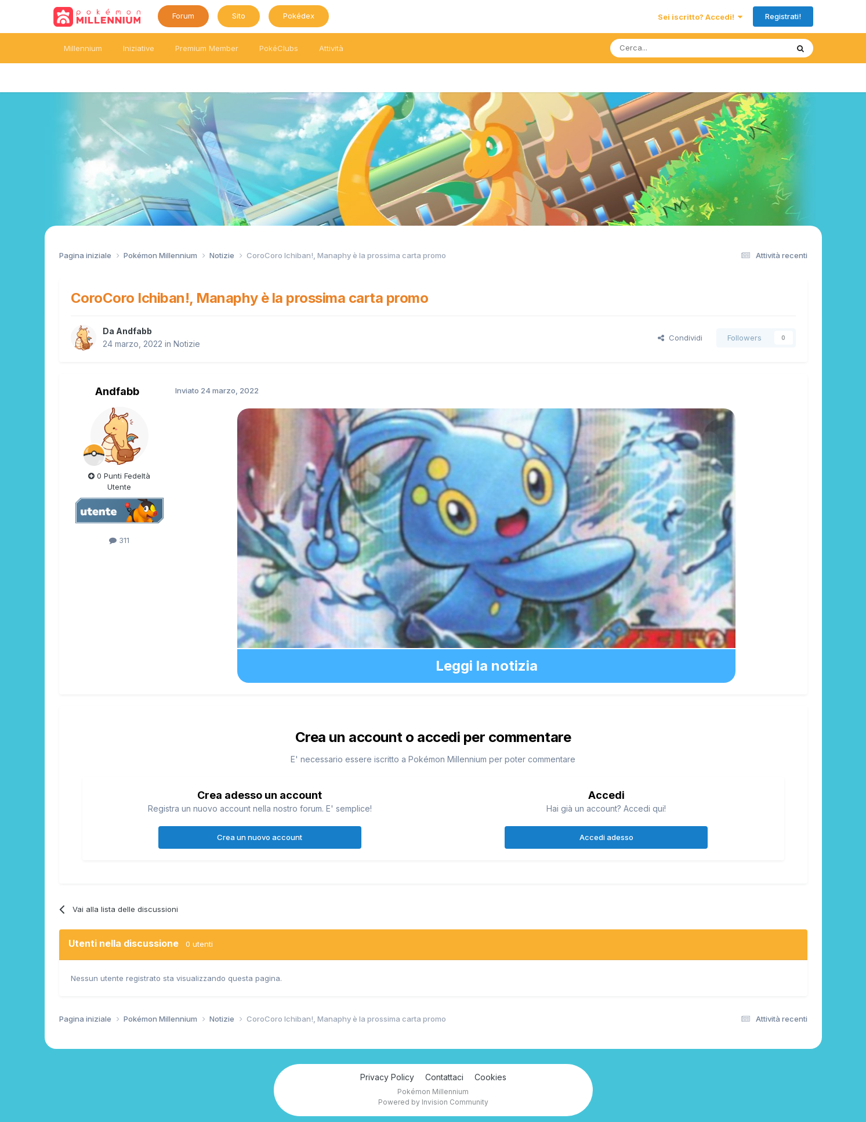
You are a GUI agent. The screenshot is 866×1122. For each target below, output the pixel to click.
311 (119, 540)
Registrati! (783, 16)
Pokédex (298, 15)
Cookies (490, 1077)
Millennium (83, 48)
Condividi (680, 337)
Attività (331, 48)
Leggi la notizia (487, 665)
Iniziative (138, 48)
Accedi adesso (606, 837)
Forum (183, 15)
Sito (238, 15)
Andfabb (134, 331)
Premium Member (206, 48)
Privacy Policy (387, 1077)
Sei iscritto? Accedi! (700, 16)
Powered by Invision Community (433, 1102)
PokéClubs (278, 48)
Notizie (186, 344)
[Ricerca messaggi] (671, 48)
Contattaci (444, 1077)
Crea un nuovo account (259, 837)
